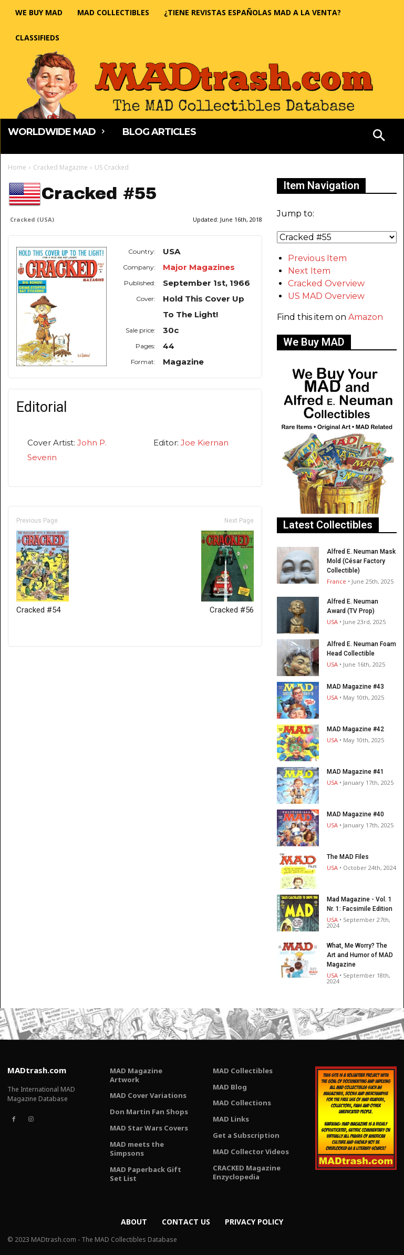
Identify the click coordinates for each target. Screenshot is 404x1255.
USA (332, 622)
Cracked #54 (42, 573)
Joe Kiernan (205, 443)
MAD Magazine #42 (355, 729)
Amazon (365, 317)
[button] (379, 136)
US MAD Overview (326, 296)
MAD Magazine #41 (355, 771)
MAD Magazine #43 (355, 686)
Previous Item (317, 258)
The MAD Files (348, 856)
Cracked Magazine (60, 167)
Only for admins (44, 664)
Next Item (309, 271)
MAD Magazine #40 (355, 814)
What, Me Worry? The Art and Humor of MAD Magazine (360, 955)
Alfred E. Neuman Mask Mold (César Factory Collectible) (361, 561)
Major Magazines (199, 267)
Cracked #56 (227, 573)
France (336, 581)
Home (17, 167)
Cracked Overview (326, 283)
